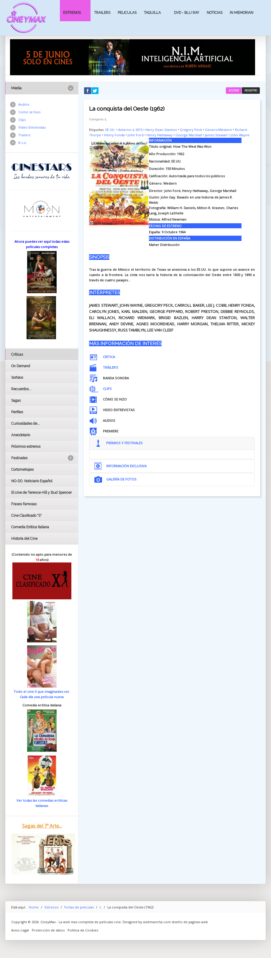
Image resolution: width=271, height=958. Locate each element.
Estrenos (72, 12)
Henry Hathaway (160, 135)
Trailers (102, 12)
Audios (23, 104)
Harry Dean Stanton (161, 129)
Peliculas (127, 12)
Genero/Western (218, 129)
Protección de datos (48, 930)
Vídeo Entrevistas (32, 127)
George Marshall (188, 135)
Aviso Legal (20, 930)
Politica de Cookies (83, 930)
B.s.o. (22, 142)
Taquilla (152, 12)
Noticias (214, 12)
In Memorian (241, 12)
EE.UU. (110, 129)
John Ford (136, 135)
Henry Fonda (114, 135)
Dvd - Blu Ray (186, 12)
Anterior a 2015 (130, 129)
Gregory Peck (191, 129)
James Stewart (216, 135)
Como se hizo (29, 112)
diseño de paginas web (190, 922)
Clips (22, 119)
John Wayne (240, 135)
